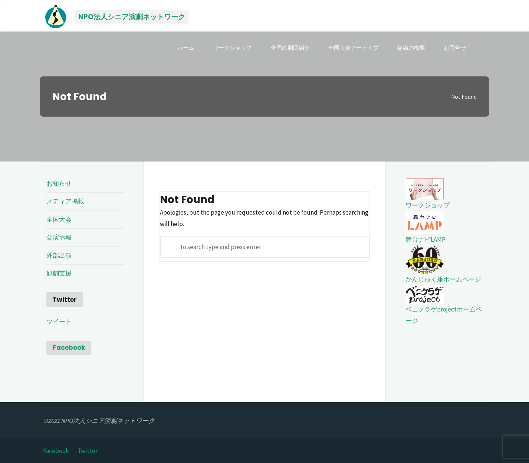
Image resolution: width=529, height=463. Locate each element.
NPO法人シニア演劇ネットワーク (131, 17)
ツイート (59, 321)
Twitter (88, 451)
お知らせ (59, 183)
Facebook (69, 347)
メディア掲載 (65, 201)
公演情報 (59, 237)
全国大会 (59, 219)
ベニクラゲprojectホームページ (443, 307)
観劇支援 (59, 273)
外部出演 (59, 255)
